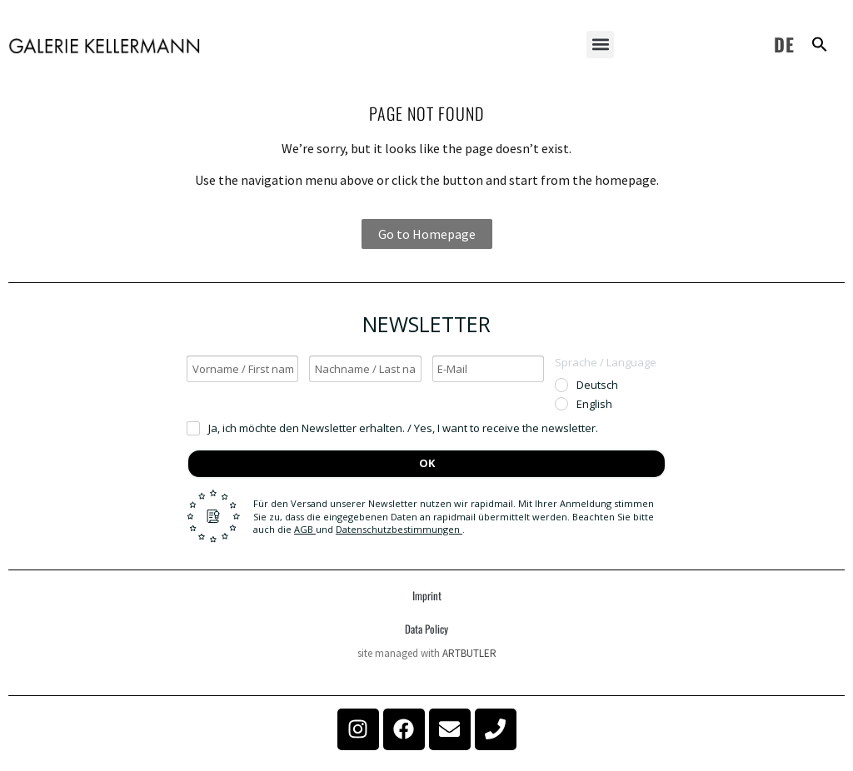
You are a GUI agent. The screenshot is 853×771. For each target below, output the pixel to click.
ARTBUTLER (469, 653)
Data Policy (426, 628)
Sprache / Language (605, 362)
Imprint (426, 595)
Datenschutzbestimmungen (399, 529)
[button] (600, 44)
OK (427, 462)
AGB (305, 529)
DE (784, 44)
